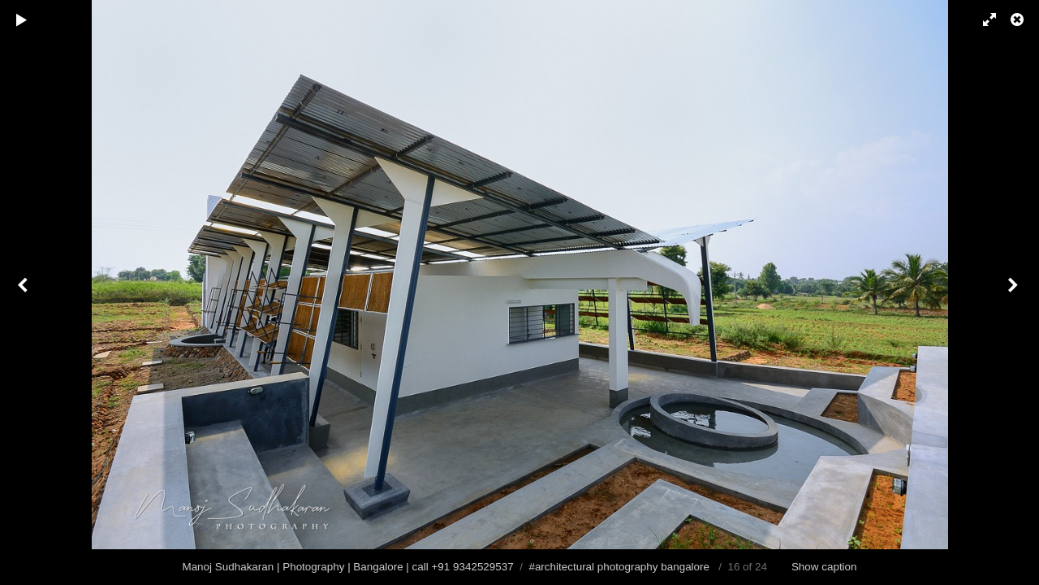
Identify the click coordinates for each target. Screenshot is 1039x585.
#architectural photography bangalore (618, 567)
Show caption (824, 567)
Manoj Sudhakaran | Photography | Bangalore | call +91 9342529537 (347, 567)
